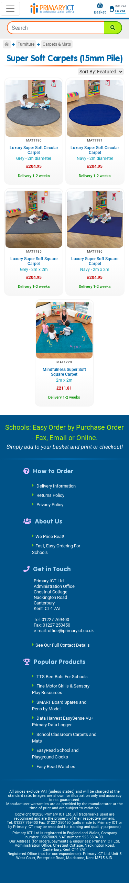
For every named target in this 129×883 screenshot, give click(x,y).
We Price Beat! (49, 536)
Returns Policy (50, 495)
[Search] (113, 27)
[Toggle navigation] (10, 9)
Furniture (26, 44)
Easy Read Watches (55, 766)
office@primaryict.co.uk (71, 630)
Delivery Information (56, 486)
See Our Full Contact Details (62, 644)
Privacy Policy (49, 504)
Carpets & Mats (57, 44)
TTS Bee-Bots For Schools (62, 676)
